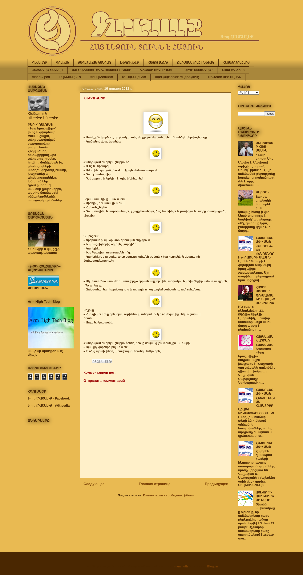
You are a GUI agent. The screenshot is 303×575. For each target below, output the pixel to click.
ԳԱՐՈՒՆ (262, 192)
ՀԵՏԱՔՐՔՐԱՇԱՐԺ (236, 62)
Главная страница (154, 484)
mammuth (181, 566)
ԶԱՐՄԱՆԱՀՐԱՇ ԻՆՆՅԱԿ (195, 62)
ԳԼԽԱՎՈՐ (39, 62)
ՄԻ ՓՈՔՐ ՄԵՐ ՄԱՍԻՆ (224, 77)
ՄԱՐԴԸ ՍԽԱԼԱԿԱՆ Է (197, 70)
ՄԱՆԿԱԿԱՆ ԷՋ (70, 77)
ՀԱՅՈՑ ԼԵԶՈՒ (158, 62)
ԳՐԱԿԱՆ (62, 62)
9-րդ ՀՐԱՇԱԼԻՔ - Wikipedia (49, 405)
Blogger (212, 566)
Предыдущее (216, 484)
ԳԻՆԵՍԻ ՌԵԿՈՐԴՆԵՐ (156, 70)
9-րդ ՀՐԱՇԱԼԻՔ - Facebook (49, 398)
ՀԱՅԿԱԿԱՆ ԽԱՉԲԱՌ (47, 70)
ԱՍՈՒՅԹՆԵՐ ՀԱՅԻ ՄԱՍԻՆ (264, 146)
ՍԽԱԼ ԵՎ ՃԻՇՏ (233, 70)
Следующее (94, 484)
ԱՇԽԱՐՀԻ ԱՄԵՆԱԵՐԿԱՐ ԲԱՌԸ (265, 496)
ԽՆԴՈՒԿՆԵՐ (129, 62)
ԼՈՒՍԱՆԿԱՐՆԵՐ (134, 77)
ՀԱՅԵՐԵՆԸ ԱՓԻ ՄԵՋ (264, 239)
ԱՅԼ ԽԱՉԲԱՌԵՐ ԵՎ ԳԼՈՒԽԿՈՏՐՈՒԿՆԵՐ (101, 70)
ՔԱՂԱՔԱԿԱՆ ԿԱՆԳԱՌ (94, 62)
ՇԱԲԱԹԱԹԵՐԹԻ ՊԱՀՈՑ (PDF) (177, 77)
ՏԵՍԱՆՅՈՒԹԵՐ (101, 77)
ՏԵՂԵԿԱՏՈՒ (41, 77)
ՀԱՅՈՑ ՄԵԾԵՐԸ (263, 289)
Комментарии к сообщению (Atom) (168, 495)
